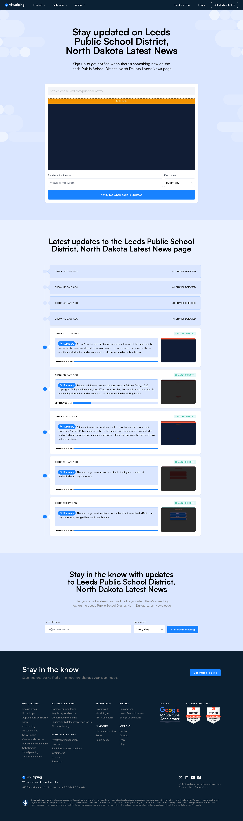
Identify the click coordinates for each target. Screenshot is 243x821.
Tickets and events (32, 756)
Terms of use (201, 787)
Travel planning (30, 752)
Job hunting (28, 726)
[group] (121, 153)
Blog (122, 744)
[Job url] (121, 91)
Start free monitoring (183, 629)
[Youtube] (193, 777)
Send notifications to (59, 175)
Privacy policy (186, 787)
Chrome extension (106, 731)
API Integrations (104, 717)
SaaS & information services (66, 748)
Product (39, 4)
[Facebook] (199, 777)
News (25, 721)
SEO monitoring (60, 726)
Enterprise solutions (130, 717)
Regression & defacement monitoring (71, 721)
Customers (59, 4)
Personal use (126, 708)
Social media (29, 734)
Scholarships (29, 747)
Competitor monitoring (63, 708)
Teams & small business (131, 713)
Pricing (79, 4)
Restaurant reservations (35, 743)
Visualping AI (102, 713)
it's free (224, 4)
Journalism (57, 761)
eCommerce (58, 752)
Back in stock (29, 708)
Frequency (170, 175)
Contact (123, 731)
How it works (103, 708)
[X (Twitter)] (181, 777)
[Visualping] (14, 5)
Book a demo (182, 4)
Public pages (102, 739)
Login (201, 4)
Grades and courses (33, 739)
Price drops (28, 713)
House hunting (30, 730)
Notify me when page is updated (121, 194)
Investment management (64, 739)
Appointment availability (35, 717)
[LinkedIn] (186, 777)
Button (99, 735)
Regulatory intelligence (63, 713)
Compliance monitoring (64, 717)
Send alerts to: (52, 621)
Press (122, 739)
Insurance (56, 757)
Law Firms (56, 744)
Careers (123, 735)
